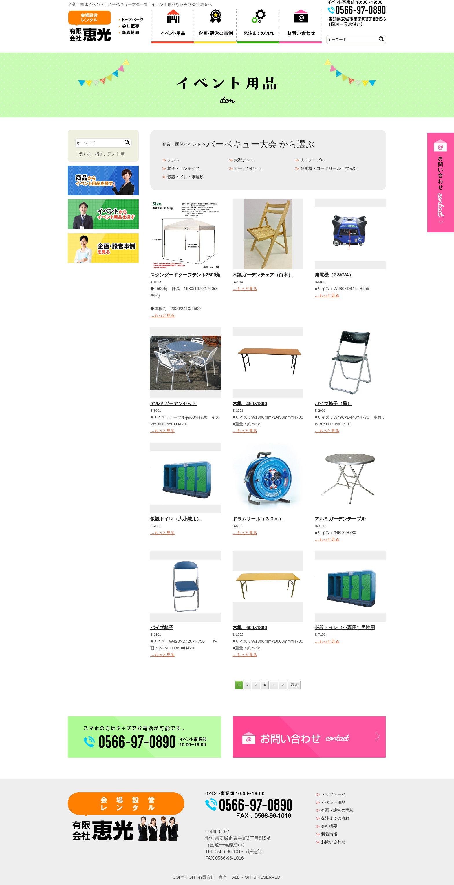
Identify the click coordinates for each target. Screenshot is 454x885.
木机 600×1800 (250, 627)
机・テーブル (312, 160)
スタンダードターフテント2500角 (185, 274)
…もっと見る (162, 315)
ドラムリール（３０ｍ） (258, 518)
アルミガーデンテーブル (340, 518)
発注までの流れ (335, 818)
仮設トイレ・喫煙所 (185, 176)
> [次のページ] (283, 685)
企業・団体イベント (181, 144)
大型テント (244, 160)
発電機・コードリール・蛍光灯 (328, 168)
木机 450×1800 (250, 403)
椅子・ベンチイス (183, 168)
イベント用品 (333, 802)
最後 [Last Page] (294, 685)
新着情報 (329, 834)
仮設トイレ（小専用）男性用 (345, 627)
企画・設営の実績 (337, 810)
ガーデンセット (248, 168)
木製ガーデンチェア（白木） (263, 274)
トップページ (333, 794)
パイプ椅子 (161, 627)
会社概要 (329, 826)
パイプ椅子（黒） (333, 403)
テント (173, 160)
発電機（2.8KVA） (334, 274)
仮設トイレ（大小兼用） (175, 518)
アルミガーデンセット (173, 403)
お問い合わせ (333, 842)
